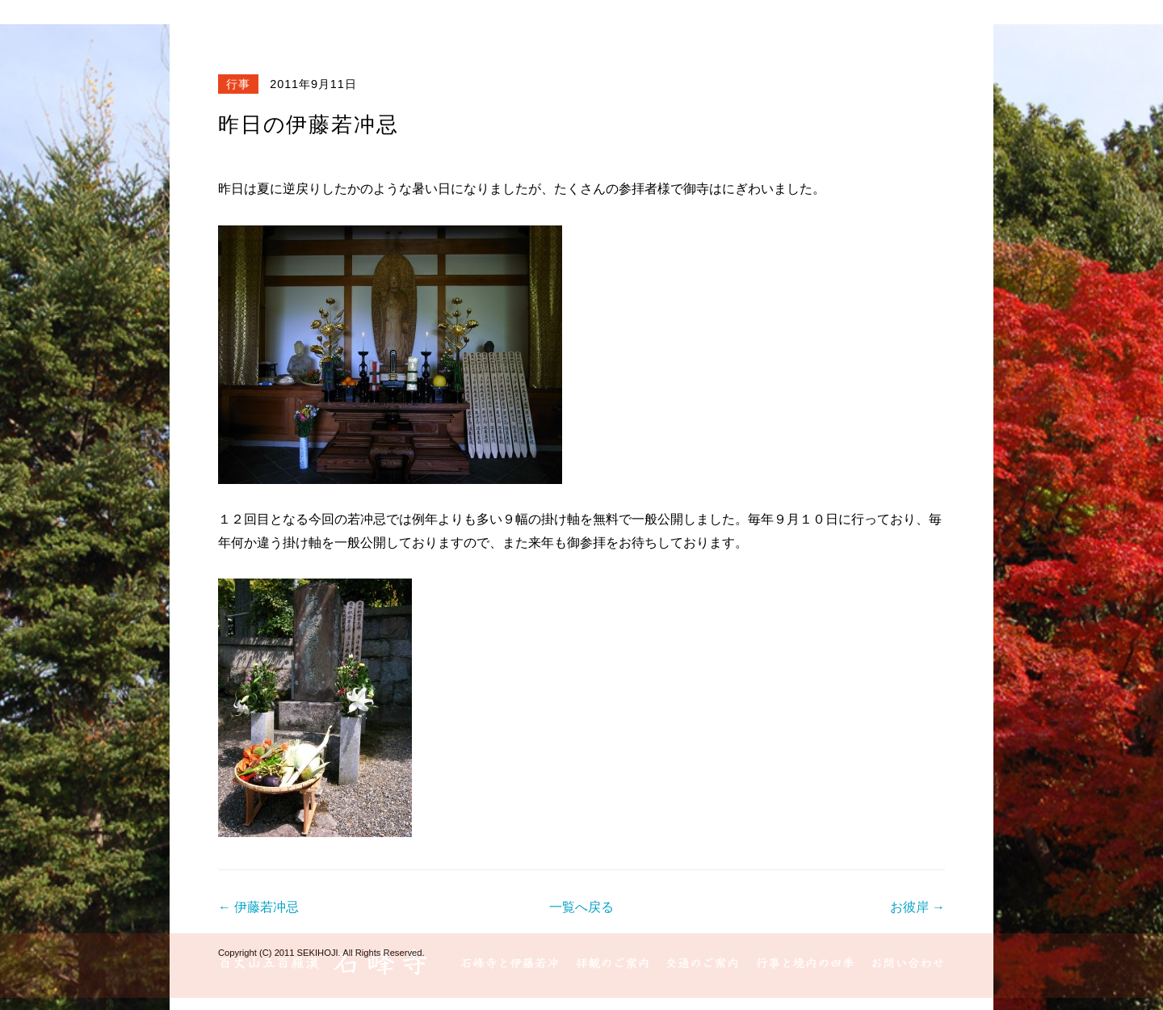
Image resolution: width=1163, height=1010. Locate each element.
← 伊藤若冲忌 (258, 907)
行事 (238, 84)
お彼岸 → (917, 907)
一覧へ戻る (581, 907)
